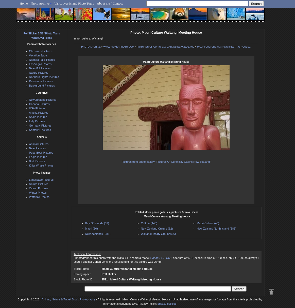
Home (24, 3)
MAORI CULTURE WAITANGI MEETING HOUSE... (224, 47)
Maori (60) (91, 228)
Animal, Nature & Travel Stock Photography (68, 299)
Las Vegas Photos (40, 64)
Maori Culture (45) (208, 223)
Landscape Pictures (41, 179)
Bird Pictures (37, 161)
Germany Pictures (40, 125)
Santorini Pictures (40, 129)
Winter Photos (38, 192)
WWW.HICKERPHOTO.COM (118, 47)
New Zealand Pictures (43, 99)
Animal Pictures (38, 144)
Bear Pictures (37, 148)
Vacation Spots (38, 55)
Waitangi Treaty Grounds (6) (158, 233)
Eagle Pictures (38, 156)
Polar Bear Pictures (41, 152)
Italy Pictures (37, 121)
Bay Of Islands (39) (97, 223)
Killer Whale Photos (41, 165)
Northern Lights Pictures (44, 76)
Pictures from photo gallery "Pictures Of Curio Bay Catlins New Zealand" (166, 161)
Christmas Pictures (41, 51)
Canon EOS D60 (160, 257)
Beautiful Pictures (40, 68)
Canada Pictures (39, 104)
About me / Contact (110, 3)
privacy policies (167, 303)
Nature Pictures (38, 72)
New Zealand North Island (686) (216, 228)
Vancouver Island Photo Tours (74, 3)
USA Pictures (37, 108)
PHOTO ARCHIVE (91, 47)
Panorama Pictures (41, 81)
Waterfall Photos (39, 196)
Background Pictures (42, 85)
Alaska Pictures (38, 112)
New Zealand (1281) (98, 233)
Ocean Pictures (38, 188)
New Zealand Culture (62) (157, 228)
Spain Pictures (38, 116)
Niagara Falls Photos (42, 59)
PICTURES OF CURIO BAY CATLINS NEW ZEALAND (165, 47)
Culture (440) (149, 223)
